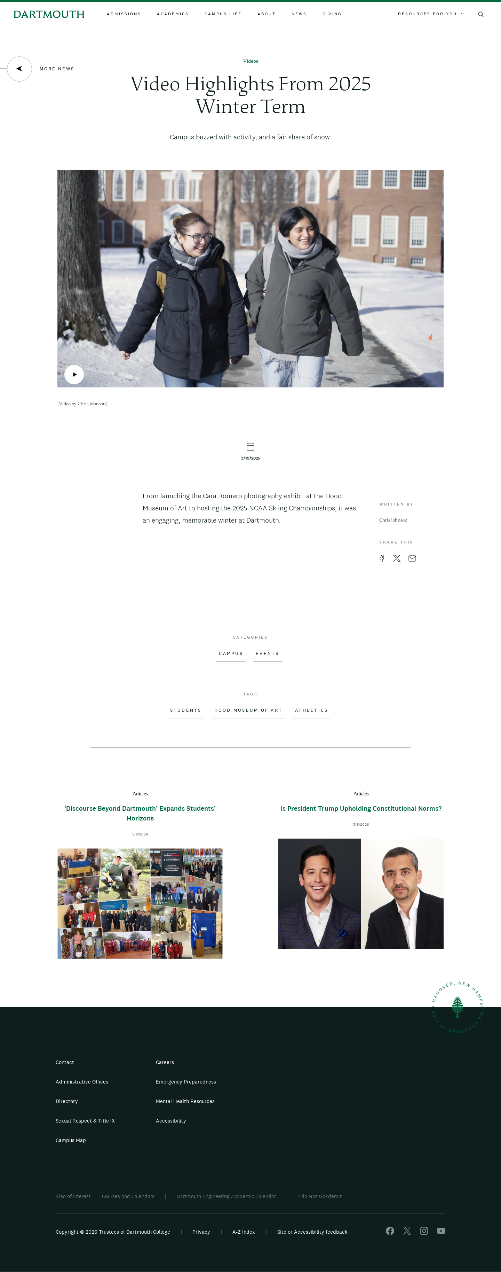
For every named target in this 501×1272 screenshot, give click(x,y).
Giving (332, 14)
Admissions (124, 14)
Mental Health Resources (185, 1101)
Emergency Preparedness (186, 1081)
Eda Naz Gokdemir (320, 1196)
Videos (250, 61)
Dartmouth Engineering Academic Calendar (226, 1196)
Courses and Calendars (128, 1196)
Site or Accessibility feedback (312, 1231)
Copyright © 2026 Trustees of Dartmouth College (113, 1231)
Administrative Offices (82, 1081)
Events (267, 653)
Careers (165, 1062)
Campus (231, 653)
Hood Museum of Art (248, 710)
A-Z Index (243, 1231)
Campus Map (71, 1140)
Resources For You (431, 14)
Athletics (311, 710)
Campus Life (223, 14)
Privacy (201, 1231)
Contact (65, 1062)
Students (186, 710)
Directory (67, 1101)
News (299, 14)
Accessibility (171, 1120)
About (266, 14)
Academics (173, 14)
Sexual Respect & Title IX (85, 1120)
